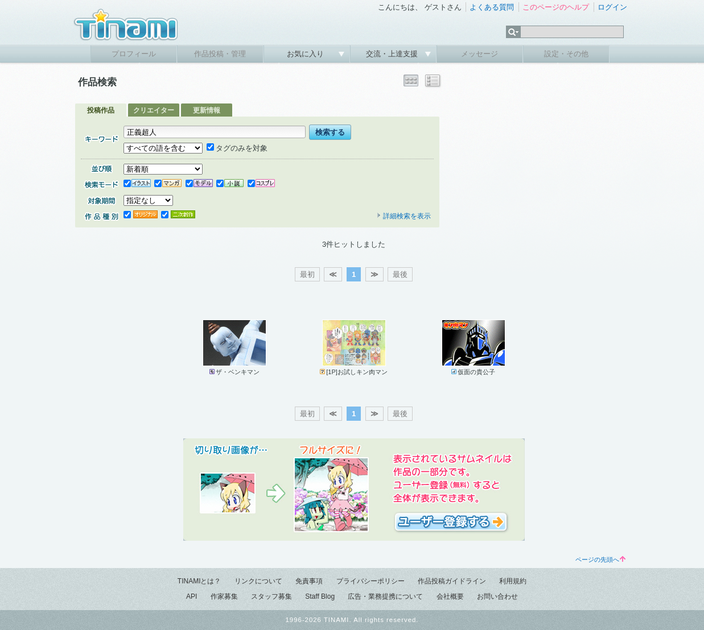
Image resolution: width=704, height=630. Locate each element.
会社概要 (450, 596)
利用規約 (512, 581)
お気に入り (306, 53)
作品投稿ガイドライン (452, 581)
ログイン (612, 7)
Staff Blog (320, 596)
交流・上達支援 (393, 53)
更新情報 (206, 110)
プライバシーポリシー (370, 581)
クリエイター (153, 110)
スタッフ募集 (271, 596)
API (191, 596)
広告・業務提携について (385, 596)
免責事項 (309, 581)
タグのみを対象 (237, 148)
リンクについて (258, 581)
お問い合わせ (497, 596)
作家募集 (224, 596)
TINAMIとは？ (199, 581)
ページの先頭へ (600, 559)
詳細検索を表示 (403, 216)
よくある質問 (492, 7)
